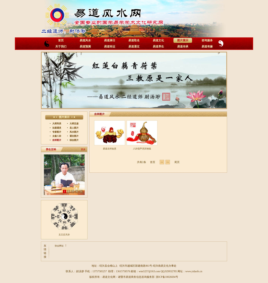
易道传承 (182, 46)
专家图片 (56, 132)
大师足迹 (74, 123)
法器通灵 (56, 128)
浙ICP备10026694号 (167, 277)
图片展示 (182, 40)
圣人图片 (74, 128)
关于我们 (60, 46)
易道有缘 (207, 46)
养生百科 (51, 149)
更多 (83, 149)
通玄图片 (74, 136)
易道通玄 (134, 46)
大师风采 (56, 123)
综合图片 (74, 140)
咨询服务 (207, 40)
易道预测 (85, 46)
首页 (61, 40)
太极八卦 (56, 136)
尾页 (177, 162)
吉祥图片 (56, 140)
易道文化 (158, 40)
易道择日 (109, 40)
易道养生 (158, 46)
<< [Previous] (162, 162)
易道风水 (85, 40)
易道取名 (134, 40)
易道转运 (109, 46)
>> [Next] (167, 162)
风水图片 (74, 132)
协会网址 (59, 245)
